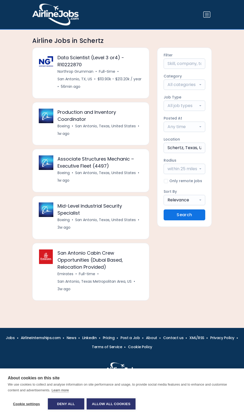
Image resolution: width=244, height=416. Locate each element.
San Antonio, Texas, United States (105, 126)
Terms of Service (107, 346)
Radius (170, 160)
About (151, 337)
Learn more (60, 390)
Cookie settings (26, 404)
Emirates (65, 274)
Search (184, 215)
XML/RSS (196, 337)
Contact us (173, 337)
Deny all (66, 404)
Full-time (107, 71)
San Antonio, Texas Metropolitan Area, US (94, 281)
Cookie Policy (140, 346)
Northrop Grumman (75, 71)
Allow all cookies (111, 404)
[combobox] (184, 85)
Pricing (109, 337)
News (71, 337)
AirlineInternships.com (41, 337)
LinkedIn (89, 337)
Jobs (10, 337)
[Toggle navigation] (207, 14)
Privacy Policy (222, 337)
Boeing (63, 126)
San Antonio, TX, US (74, 79)
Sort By (170, 191)
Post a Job (130, 337)
